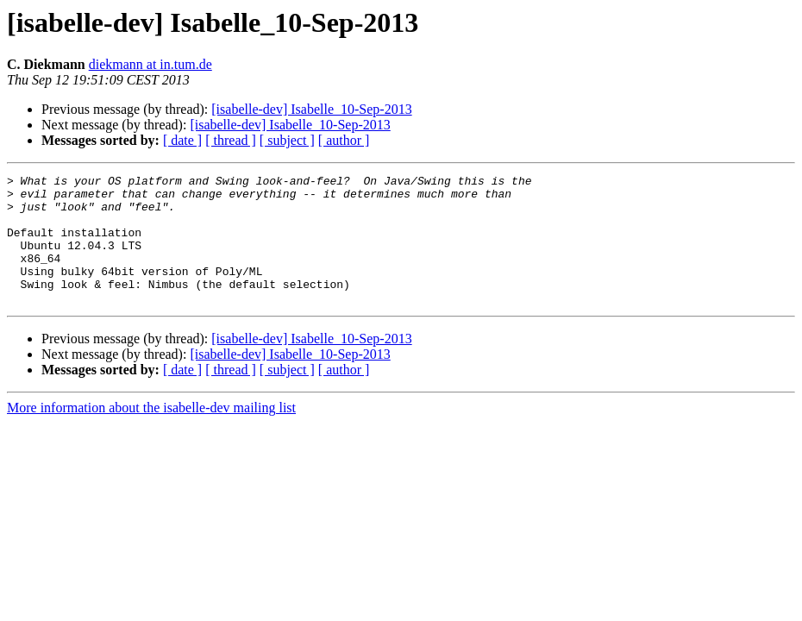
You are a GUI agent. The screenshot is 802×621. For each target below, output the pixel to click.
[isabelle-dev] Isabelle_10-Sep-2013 (311, 109)
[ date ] (182, 140)
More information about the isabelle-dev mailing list (151, 433)
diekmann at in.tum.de (150, 64)
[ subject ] (287, 140)
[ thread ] (230, 140)
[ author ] (344, 140)
